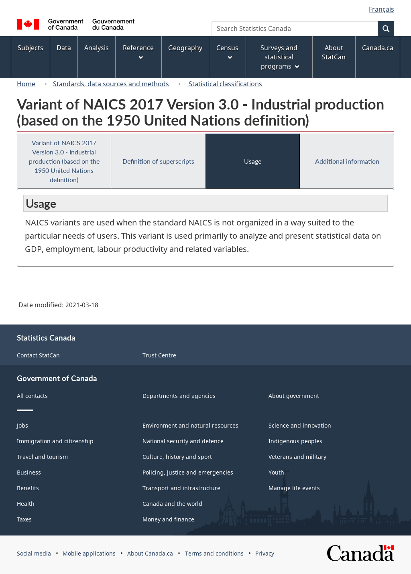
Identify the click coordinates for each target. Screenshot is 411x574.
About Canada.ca (150, 553)
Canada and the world (172, 503)
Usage (252, 161)
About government (294, 396)
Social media (34, 553)
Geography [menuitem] (185, 47)
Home (26, 83)
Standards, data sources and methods (111, 83)
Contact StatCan (38, 355)
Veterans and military (297, 456)
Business (29, 472)
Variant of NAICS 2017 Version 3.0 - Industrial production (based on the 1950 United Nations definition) (64, 161)
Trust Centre (159, 355)
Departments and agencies (179, 396)
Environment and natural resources (190, 425)
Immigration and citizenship (55, 441)
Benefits (28, 488)
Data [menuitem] (64, 47)
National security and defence (183, 441)
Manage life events (294, 488)
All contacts (32, 396)
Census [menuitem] (227, 51)
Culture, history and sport (177, 456)
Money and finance (168, 519)
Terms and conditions (214, 553)
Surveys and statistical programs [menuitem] (279, 57)
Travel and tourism (42, 456)
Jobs (22, 425)
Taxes (24, 519)
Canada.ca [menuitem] (377, 47)
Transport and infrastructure (181, 488)
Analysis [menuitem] (96, 47)
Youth (276, 472)
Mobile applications (89, 553)
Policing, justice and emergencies (187, 472)
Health (26, 503)
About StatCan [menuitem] (334, 52)
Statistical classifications (224, 83)
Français (381, 9)
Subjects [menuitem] (30, 47)
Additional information (347, 161)
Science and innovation (300, 425)
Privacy (264, 553)
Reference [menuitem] (138, 51)
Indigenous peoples (295, 441)
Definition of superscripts (158, 161)
